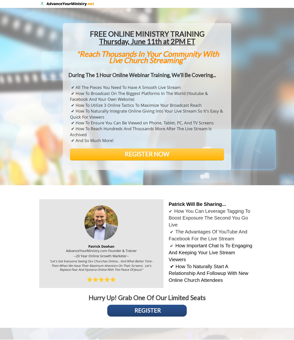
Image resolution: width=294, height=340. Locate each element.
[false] (147, 154)
